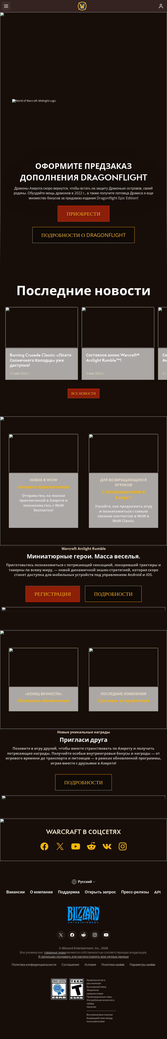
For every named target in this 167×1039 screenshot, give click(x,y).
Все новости (83, 393)
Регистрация (52, 593)
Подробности (113, 593)
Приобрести (83, 213)
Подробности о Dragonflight (83, 234)
